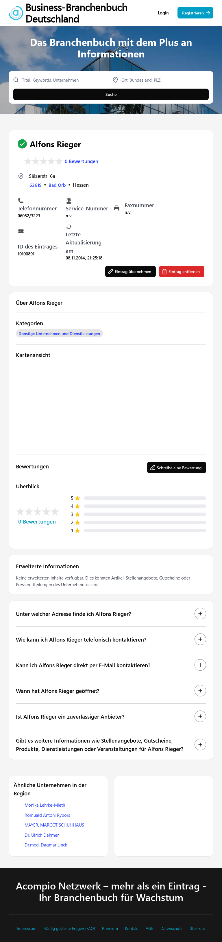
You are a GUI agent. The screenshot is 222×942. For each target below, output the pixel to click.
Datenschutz (171, 928)
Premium (110, 928)
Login (163, 14)
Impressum (26, 928)
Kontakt (132, 928)
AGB (149, 928)
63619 (35, 185)
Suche (111, 96)
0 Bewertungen (82, 161)
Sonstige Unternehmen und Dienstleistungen (59, 333)
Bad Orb (58, 185)
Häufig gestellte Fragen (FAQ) (69, 928)
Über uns (197, 928)
